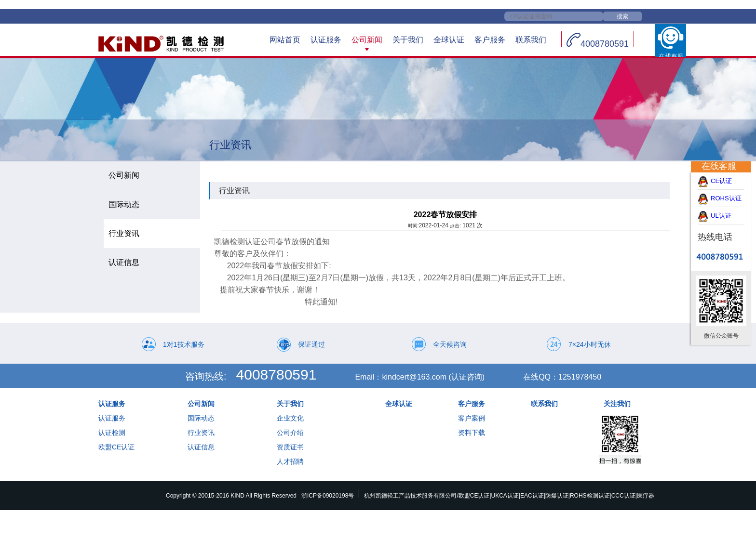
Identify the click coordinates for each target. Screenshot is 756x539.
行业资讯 (201, 432)
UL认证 (725, 215)
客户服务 (489, 40)
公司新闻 (366, 40)
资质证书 (290, 447)
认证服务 (325, 40)
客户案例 (471, 418)
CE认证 (726, 180)
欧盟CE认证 (116, 447)
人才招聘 (290, 461)
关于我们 (407, 40)
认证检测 (111, 432)
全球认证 (448, 40)
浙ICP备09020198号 (327, 495)
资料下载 (471, 432)
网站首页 (285, 40)
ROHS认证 (726, 198)
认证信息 (201, 447)
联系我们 (530, 40)
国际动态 (201, 418)
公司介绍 (290, 432)
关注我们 (617, 404)
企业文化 (290, 418)
